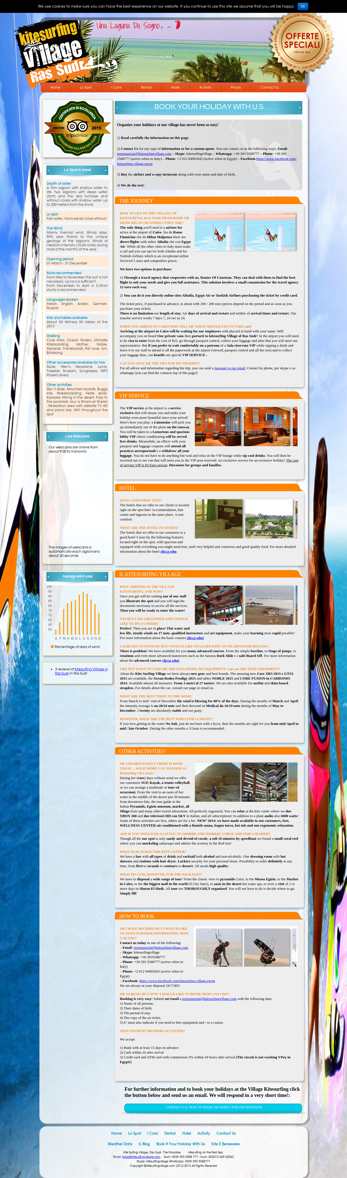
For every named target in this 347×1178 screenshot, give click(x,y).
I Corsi (116, 87)
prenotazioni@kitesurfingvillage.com (144, 154)
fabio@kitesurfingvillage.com (141, 1157)
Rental (146, 87)
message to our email (229, 368)
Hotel (175, 87)
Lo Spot (86, 87)
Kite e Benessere (225, 1144)
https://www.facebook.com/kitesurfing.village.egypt (177, 981)
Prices (236, 87)
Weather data (120, 1144)
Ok (303, 6)
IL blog (144, 1144)
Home (55, 87)
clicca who (168, 551)
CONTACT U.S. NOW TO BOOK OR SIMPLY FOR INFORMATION (214, 1107)
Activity (205, 87)
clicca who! (195, 638)
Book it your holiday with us (180, 1144)
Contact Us (269, 87)
